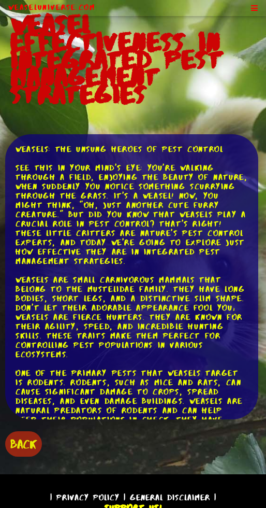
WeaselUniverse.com (51, 7)
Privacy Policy (88, 497)
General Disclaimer (170, 497)
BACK (23, 443)
